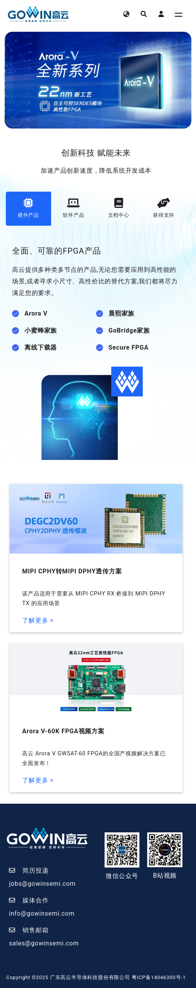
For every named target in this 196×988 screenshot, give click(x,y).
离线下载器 (40, 347)
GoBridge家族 (129, 330)
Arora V (36, 313)
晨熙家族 (121, 313)
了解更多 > (37, 620)
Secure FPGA (128, 347)
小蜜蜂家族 (40, 330)
